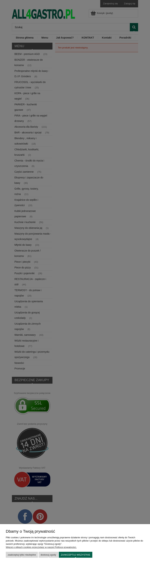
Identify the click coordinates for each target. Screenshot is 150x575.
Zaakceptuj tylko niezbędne (22, 554)
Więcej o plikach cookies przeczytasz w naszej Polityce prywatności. (41, 547)
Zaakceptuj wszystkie (75, 554)
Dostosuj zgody (48, 554)
